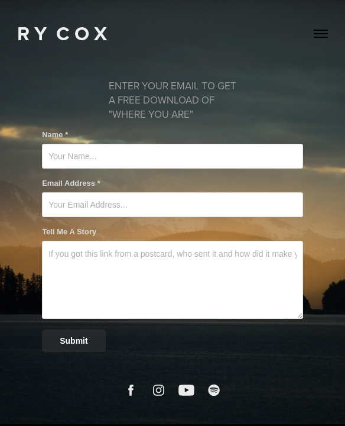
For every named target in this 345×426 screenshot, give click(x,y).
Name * (55, 135)
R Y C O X (62, 33)
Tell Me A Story (69, 232)
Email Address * (71, 183)
